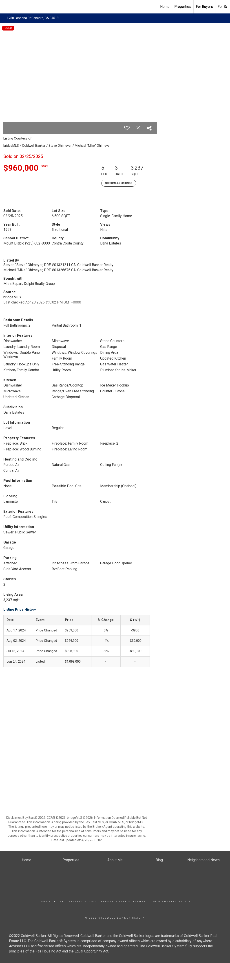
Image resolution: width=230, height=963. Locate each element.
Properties (182, 6)
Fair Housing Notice (172, 901)
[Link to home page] (5, 6)
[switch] (127, 128)
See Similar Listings (118, 183)
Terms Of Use (51, 901)
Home (165, 6)
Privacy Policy (83, 901)
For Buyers (204, 6)
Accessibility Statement (124, 901)
